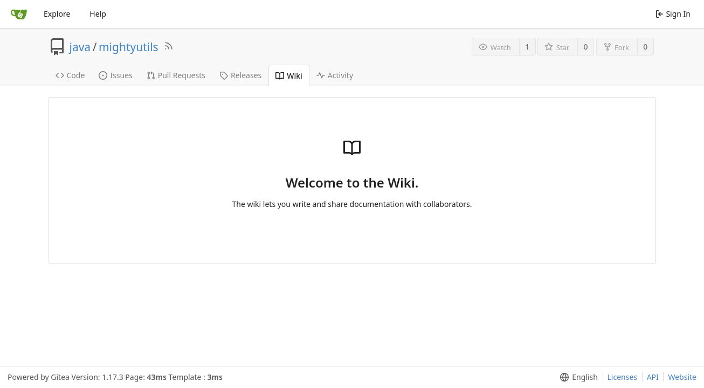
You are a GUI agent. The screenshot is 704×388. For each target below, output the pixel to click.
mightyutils (128, 46)
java (80, 46)
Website (682, 377)
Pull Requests (176, 75)
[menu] (576, 377)
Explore (57, 14)
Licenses (623, 377)
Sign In (673, 14)
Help (97, 14)
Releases (240, 75)
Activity (334, 75)
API (653, 377)
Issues (115, 75)
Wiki (288, 76)
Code (70, 75)
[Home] (19, 14)
